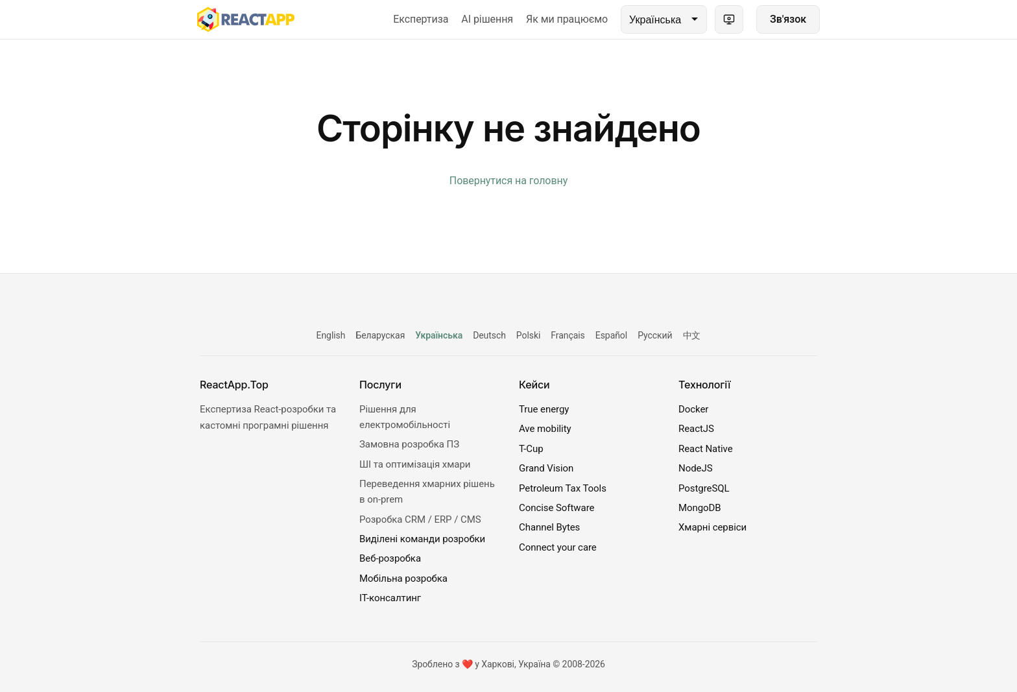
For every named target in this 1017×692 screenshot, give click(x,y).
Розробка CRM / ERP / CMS (420, 519)
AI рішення (487, 19)
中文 (692, 335)
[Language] (664, 19)
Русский (655, 335)
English (331, 335)
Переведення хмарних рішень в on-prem (427, 491)
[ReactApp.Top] (245, 19)
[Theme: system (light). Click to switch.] (729, 19)
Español (611, 335)
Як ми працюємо (567, 19)
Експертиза (420, 19)
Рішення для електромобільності (404, 417)
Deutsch (489, 335)
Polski (528, 335)
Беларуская (380, 335)
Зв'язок (788, 19)
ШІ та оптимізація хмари (414, 464)
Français (567, 335)
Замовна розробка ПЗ (409, 444)
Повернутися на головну (508, 180)
